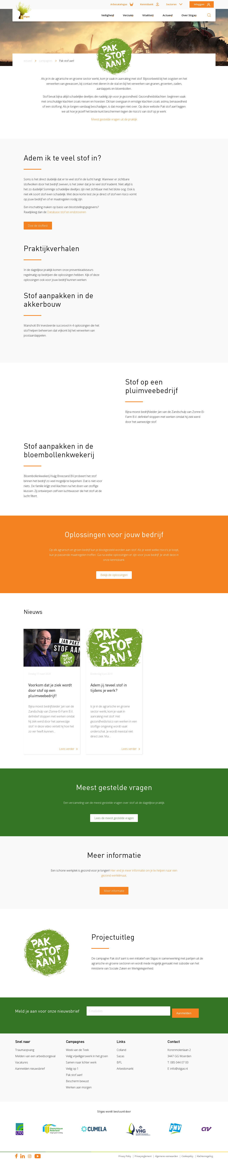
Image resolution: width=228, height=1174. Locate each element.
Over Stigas (189, 15)
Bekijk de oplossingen (114, 577)
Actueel (168, 15)
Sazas (120, 1062)
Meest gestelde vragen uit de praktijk (114, 119)
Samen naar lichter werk (81, 1068)
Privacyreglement (143, 1162)
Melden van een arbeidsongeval (35, 1062)
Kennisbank (146, 4)
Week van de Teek (77, 1056)
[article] (52, 694)
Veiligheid (107, 15)
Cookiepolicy (187, 1162)
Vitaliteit (148, 15)
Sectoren (171, 4)
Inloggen (199, 4)
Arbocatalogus (118, 4)
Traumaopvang (24, 1056)
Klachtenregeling (205, 1162)
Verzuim (128, 15)
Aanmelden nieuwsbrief (30, 1074)
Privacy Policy (124, 1162)
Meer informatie (114, 896)
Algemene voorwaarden (166, 1162)
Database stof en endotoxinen (66, 212)
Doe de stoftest (39, 226)
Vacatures (21, 1068)
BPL (119, 1068)
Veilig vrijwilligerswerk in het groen (87, 1062)
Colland (121, 1056)
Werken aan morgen (79, 1093)
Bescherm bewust (77, 1087)
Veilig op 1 (72, 1074)
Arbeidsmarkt (125, 1074)
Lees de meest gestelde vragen (114, 822)
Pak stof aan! (74, 1081)
